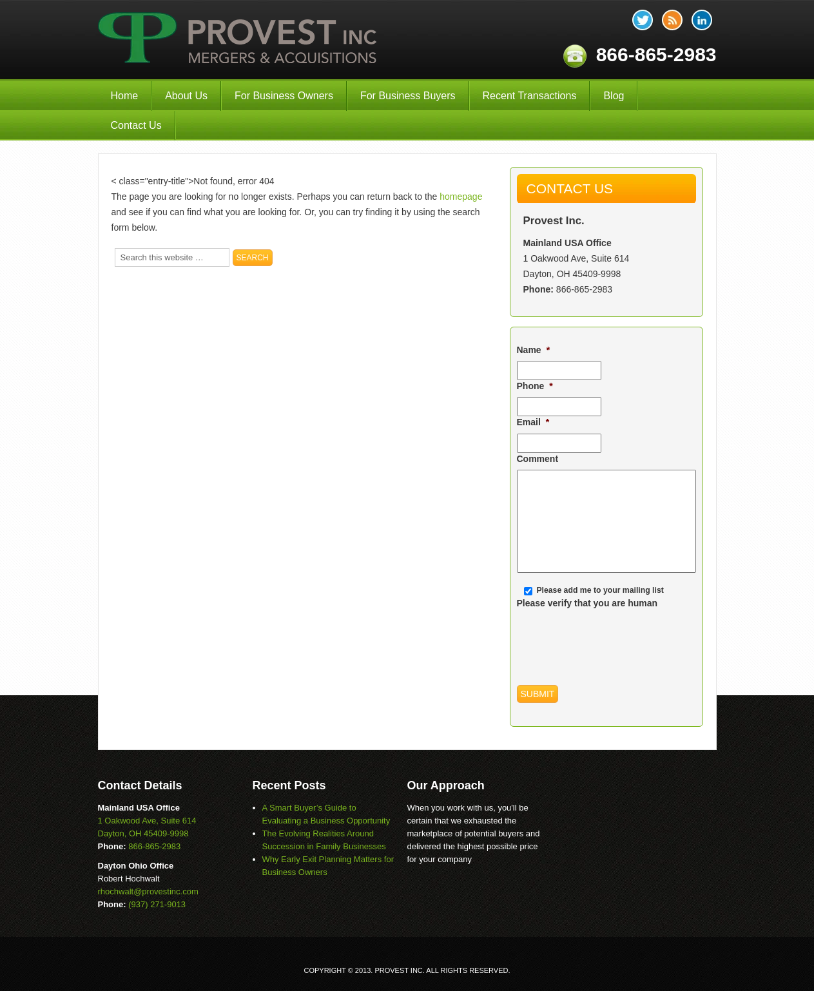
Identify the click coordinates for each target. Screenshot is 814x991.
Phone (535, 386)
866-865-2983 (584, 289)
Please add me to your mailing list (599, 590)
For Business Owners (284, 95)
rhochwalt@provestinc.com (148, 891)
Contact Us (136, 125)
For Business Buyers (408, 95)
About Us (186, 95)
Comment (538, 459)
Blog (613, 95)
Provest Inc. (238, 39)
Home (125, 95)
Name (533, 350)
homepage (461, 196)
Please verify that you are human (587, 603)
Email (533, 422)
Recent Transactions (530, 95)
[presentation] (615, 639)
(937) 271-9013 (157, 904)
